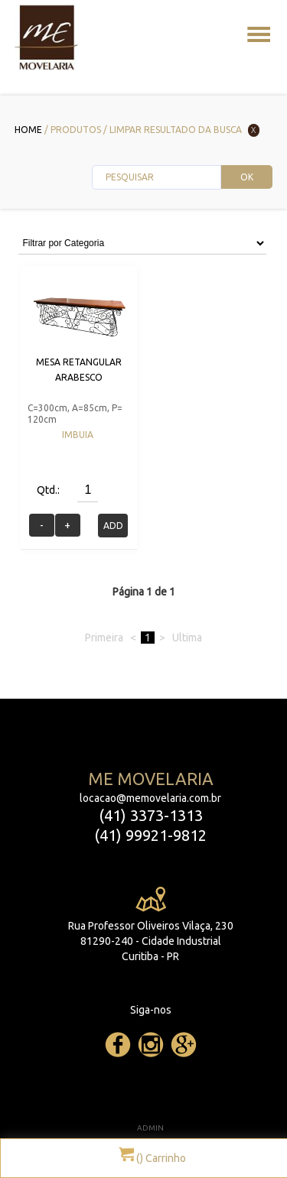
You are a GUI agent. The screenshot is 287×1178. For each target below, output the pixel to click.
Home (28, 130)
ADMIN (150, 1128)
